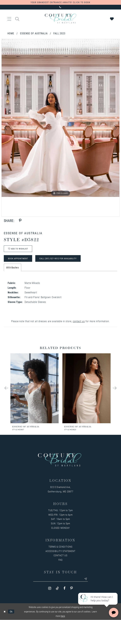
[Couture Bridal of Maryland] (60, 18)
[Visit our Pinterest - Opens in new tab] (71, 588)
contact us (79, 321)
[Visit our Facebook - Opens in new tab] (64, 588)
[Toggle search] (17, 18)
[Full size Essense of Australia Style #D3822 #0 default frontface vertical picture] (60, 118)
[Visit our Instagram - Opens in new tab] (49, 588)
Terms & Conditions (60, 546)
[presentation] (34, 388)
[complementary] (98, 602)
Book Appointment (18, 258)
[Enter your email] (60, 579)
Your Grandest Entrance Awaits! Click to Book (60, 2)
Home (10, 33)
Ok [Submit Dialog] (11, 611)
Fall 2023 (59, 33)
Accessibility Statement (60, 551)
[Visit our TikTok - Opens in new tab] (57, 588)
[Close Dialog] (4, 611)
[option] (60, 118)
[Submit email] (86, 579)
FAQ (60, 559)
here (63, 616)
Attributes (12, 267)
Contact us (60, 555)
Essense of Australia (34, 33)
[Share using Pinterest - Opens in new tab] (20, 221)
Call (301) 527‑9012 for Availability (58, 258)
